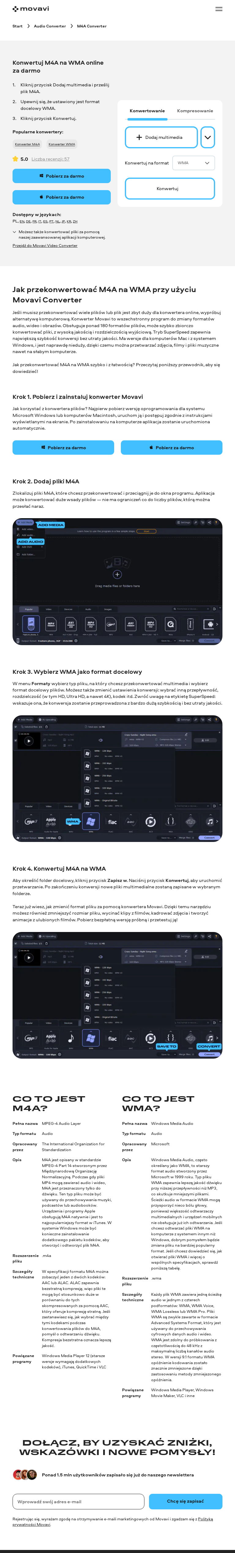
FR (34, 221)
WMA (194, 162)
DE (28, 221)
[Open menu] (218, 8)
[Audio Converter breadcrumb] (50, 26)
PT (51, 221)
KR (69, 221)
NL (57, 221)
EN (22, 221)
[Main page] (31, 9)
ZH (75, 221)
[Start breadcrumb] (18, 26)
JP (63, 221)
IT (39, 221)
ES (45, 221)
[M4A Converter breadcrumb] (91, 26)
